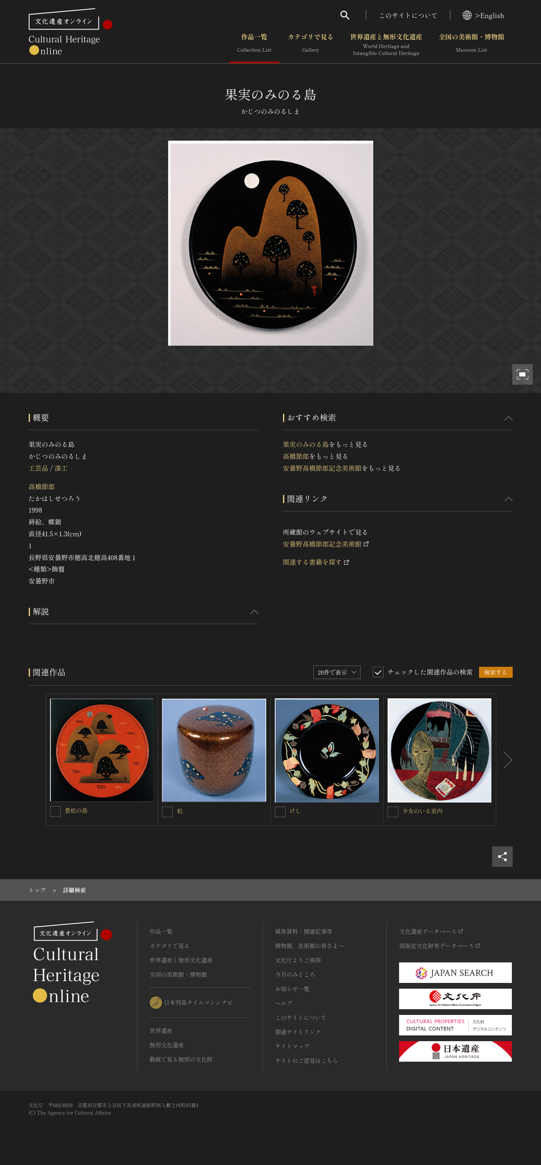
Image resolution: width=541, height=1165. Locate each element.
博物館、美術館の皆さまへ (309, 946)
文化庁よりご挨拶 (298, 960)
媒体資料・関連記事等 (304, 931)
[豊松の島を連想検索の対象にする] (55, 811)
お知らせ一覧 (292, 989)
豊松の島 (76, 810)
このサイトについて (408, 15)
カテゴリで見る (310, 45)
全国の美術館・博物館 (471, 45)
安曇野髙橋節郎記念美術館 (322, 468)
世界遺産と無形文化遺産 (386, 45)
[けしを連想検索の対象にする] (280, 812)
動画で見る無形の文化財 (181, 1059)
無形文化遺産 (167, 1045)
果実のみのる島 (306, 444)
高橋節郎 (42, 486)
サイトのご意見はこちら (306, 1060)
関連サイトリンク (298, 1032)
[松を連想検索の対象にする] (167, 812)
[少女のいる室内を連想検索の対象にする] (393, 812)
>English (483, 15)
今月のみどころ (295, 974)
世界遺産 (161, 1030)
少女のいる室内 (422, 811)
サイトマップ (292, 1046)
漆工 (61, 468)
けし (295, 811)
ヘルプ (283, 1003)
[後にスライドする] (504, 760)
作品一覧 (254, 45)
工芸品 (38, 468)
